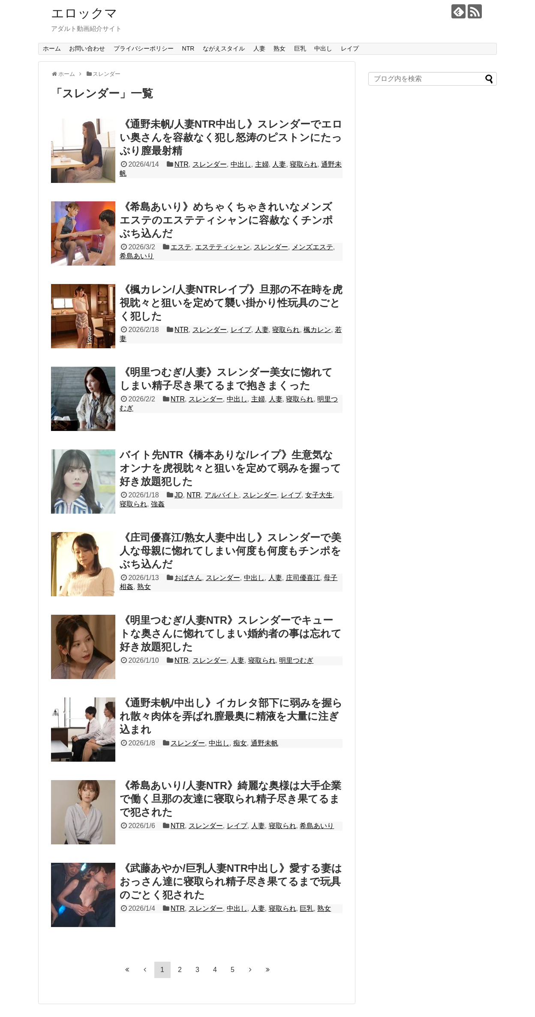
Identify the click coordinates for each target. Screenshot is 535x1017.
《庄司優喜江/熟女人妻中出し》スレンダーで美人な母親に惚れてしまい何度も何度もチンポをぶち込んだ (230, 551)
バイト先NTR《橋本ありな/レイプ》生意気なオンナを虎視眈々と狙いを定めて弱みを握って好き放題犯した (230, 468)
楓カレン (317, 329)
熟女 (280, 48)
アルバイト (221, 495)
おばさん (188, 577)
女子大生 (319, 495)
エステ (181, 247)
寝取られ (303, 164)
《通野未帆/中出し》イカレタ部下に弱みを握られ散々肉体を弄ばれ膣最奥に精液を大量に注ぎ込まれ (231, 716)
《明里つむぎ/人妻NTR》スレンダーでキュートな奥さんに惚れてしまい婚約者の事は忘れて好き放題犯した (231, 633)
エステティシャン (222, 247)
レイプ (350, 48)
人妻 (259, 48)
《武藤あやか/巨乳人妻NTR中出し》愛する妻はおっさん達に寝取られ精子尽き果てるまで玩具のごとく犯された (231, 881)
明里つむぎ (296, 660)
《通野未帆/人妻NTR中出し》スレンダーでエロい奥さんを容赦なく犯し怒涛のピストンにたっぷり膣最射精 (231, 137)
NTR (188, 48)
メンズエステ (312, 247)
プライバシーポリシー (144, 48)
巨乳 (300, 48)
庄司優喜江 (303, 577)
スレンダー (209, 164)
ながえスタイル (224, 48)
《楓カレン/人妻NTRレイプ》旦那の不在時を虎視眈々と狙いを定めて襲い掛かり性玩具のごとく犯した (231, 303)
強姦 (158, 504)
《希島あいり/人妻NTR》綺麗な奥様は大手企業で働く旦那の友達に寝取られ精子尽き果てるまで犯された (230, 799)
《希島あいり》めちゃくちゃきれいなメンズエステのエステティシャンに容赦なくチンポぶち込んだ (226, 220)
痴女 (240, 743)
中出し (323, 48)
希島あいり (137, 256)
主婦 (262, 164)
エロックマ (84, 13)
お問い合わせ (87, 48)
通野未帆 (264, 743)
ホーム (52, 48)
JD (178, 495)
